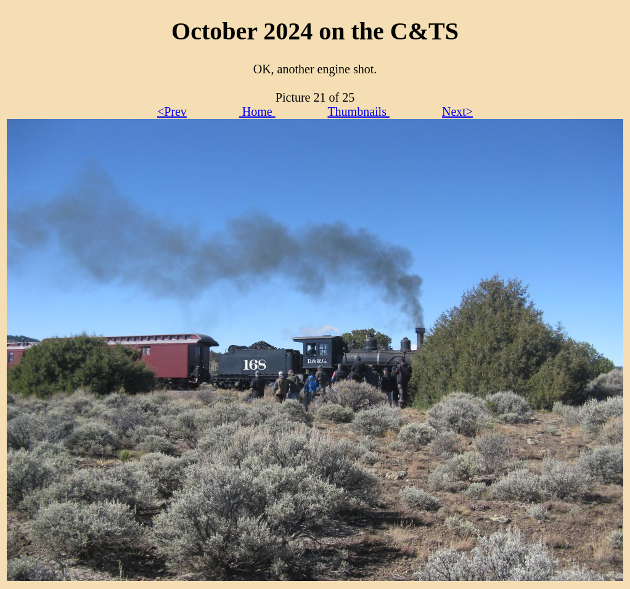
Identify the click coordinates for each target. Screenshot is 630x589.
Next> (457, 111)
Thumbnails (358, 111)
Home (257, 111)
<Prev (172, 111)
